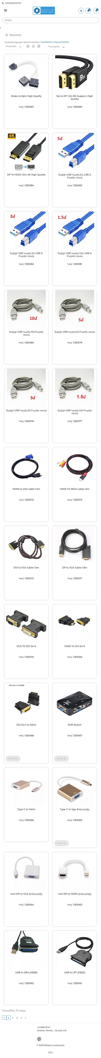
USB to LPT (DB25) (74, 972)
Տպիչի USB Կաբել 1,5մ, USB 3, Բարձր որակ (75, 254)
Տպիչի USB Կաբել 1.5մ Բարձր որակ (74, 412)
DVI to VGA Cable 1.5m (26, 567)
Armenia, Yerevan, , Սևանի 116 (51, 1030)
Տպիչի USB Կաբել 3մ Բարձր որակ (26, 410)
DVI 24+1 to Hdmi (26, 724)
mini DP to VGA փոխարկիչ (26, 894)
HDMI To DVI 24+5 (74, 646)
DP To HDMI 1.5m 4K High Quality (26, 174)
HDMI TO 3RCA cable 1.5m (75, 489)
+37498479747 (11, 3)
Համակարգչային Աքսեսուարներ (21, 42)
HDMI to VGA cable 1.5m (26, 489)
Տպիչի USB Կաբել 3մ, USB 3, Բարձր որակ (26, 254)
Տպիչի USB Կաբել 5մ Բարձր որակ (74, 332)
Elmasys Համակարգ (54, 1045)
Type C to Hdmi (26, 809)
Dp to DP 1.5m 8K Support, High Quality (74, 97)
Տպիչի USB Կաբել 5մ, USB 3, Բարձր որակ (74, 176)
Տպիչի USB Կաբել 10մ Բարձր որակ (26, 333)
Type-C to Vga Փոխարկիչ (74, 809)
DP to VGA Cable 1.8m (74, 567)
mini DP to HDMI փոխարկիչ (74, 894)
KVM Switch (74, 724)
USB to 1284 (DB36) (26, 972)
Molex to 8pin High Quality (26, 96)
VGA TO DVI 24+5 (26, 646)
